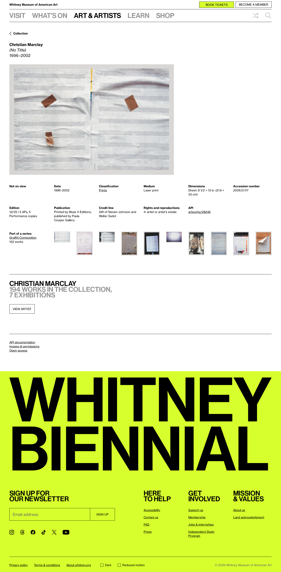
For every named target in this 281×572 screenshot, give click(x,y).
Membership (196, 517)
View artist (22, 309)
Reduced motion (131, 565)
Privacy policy (18, 565)
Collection (20, 33)
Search (268, 15)
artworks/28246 (199, 212)
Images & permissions (24, 346)
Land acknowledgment (248, 517)
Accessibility (152, 510)
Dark (105, 565)
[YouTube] (66, 532)
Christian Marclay (26, 44)
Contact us (151, 517)
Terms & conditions (47, 565)
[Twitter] (54, 532)
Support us (195, 510)
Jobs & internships (201, 524)
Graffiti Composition (22, 237)
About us (239, 510)
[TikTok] (43, 532)
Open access (18, 350)
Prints (103, 190)
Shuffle (255, 15)
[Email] (49, 514)
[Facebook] (33, 532)
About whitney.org (78, 565)
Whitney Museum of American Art (33, 4)
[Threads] (22, 532)
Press (148, 531)
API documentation (22, 342)
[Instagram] (11, 532)
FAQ (146, 524)
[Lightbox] (91, 119)
